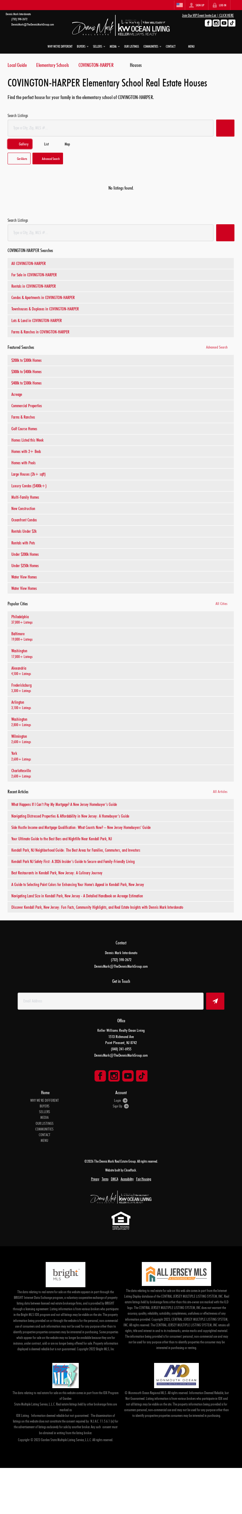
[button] (225, 128)
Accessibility (127, 1179)
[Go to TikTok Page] (231, 23)
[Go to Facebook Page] (208, 23)
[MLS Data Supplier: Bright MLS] (65, 1274)
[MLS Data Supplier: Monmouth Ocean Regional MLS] (176, 1375)
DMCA (114, 1179)
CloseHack (130, 1170)
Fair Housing (143, 1179)
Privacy (95, 1179)
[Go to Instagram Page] (216, 23)
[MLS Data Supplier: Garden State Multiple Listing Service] (65, 1375)
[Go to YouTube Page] (224, 23)
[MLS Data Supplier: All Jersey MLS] (176, 1274)
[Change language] (179, 5)
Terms (105, 1179)
